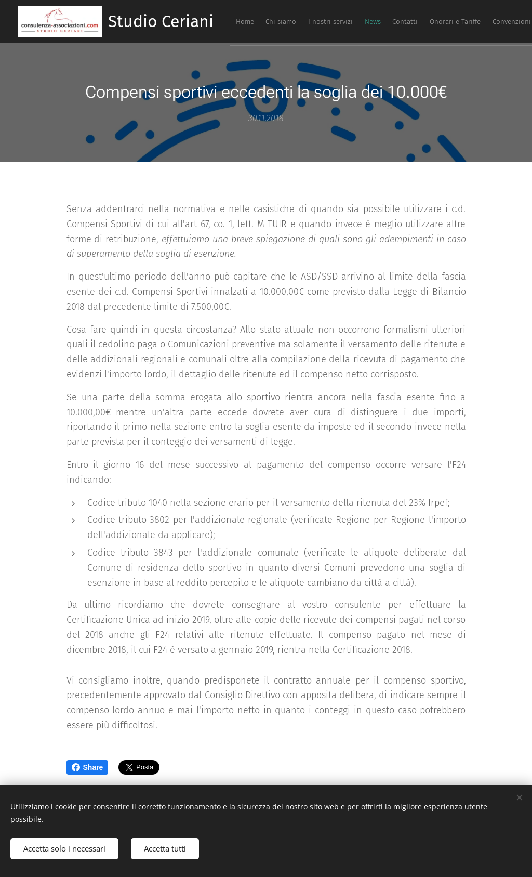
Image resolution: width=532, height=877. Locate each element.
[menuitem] (392, 21)
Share (87, 767)
